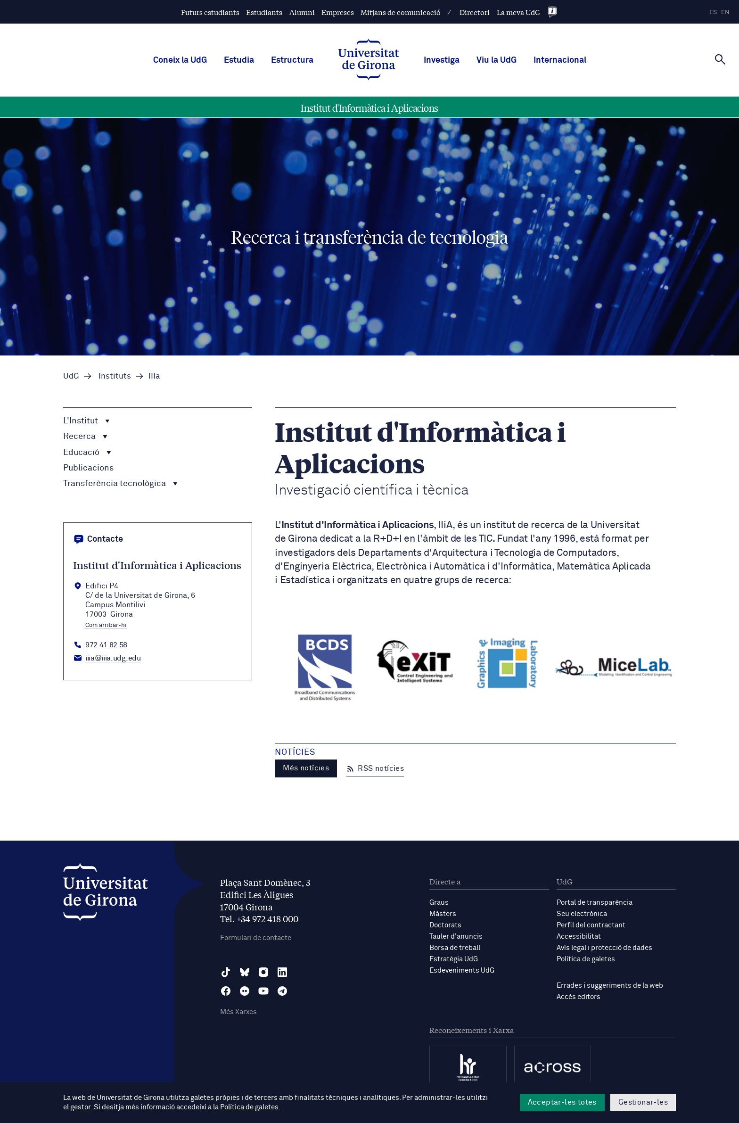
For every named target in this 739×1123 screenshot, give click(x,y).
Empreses (337, 12)
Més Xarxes (238, 1012)
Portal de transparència (594, 902)
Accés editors (578, 996)
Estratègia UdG (453, 959)
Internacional (560, 60)
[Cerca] (720, 59)
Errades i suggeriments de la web (610, 985)
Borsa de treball (454, 947)
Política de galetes (586, 959)
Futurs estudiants (210, 12)
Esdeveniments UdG (461, 970)
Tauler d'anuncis (456, 936)
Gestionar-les (643, 1102)
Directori (475, 12)
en (725, 12)
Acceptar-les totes (562, 1102)
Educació (87, 452)
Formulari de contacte (255, 937)
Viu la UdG (496, 60)
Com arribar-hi (106, 625)
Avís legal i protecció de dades (604, 947)
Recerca (85, 437)
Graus (439, 902)
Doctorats (445, 925)
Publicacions (88, 468)
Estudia (239, 60)
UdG (71, 376)
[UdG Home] (368, 60)
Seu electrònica (582, 913)
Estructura (292, 60)
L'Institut (86, 421)
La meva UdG (518, 12)
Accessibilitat (579, 936)
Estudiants (264, 12)
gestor (80, 1107)
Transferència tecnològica (120, 483)
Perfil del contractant (591, 925)
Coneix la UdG (180, 60)
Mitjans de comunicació (401, 12)
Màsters (442, 913)
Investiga (442, 60)
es (713, 12)
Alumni (302, 12)
